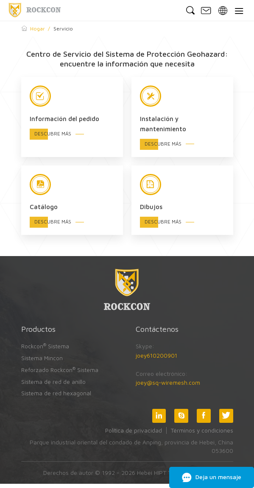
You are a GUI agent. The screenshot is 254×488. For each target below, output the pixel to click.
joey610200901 (157, 360)
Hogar (37, 28)
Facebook (203, 419)
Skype (180, 419)
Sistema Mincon (42, 362)
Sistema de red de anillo (53, 385)
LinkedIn (157, 419)
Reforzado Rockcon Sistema (60, 373)
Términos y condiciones (201, 434)
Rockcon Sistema (45, 350)
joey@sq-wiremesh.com (168, 387)
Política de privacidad (132, 434)
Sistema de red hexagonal (56, 396)
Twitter (226, 419)
